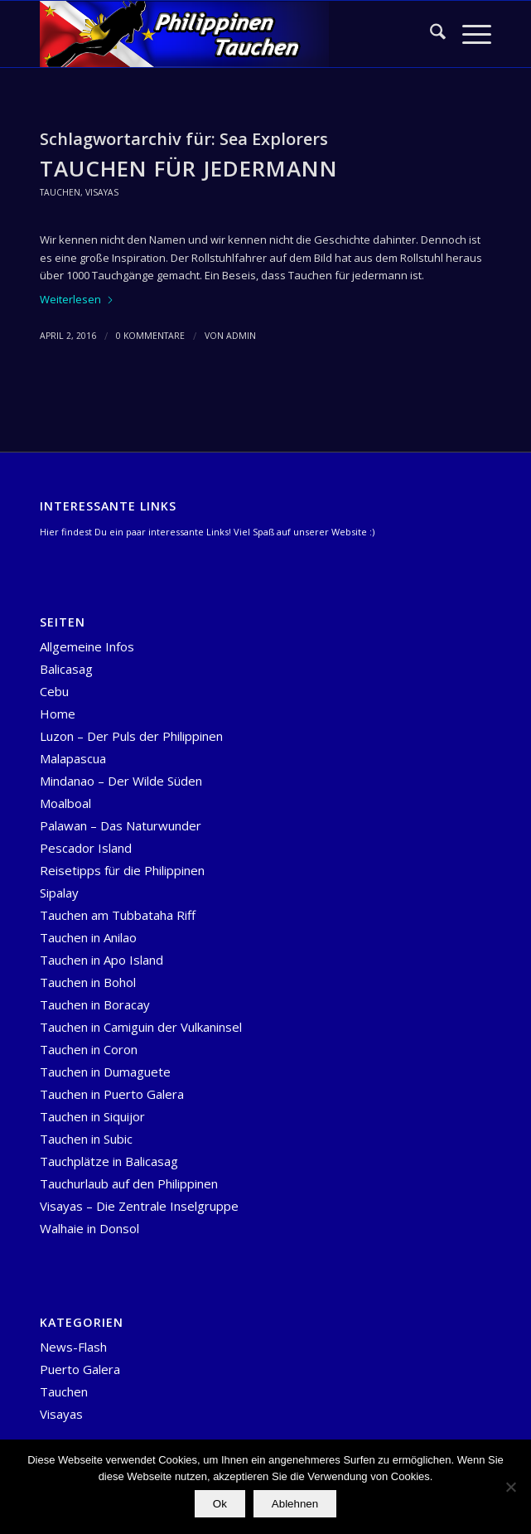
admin (241, 335)
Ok (220, 1504)
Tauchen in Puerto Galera (112, 1094)
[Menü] (468, 34)
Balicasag (66, 669)
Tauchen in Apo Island (101, 959)
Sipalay (59, 892)
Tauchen (60, 192)
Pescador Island (86, 848)
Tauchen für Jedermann (189, 168)
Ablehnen (295, 1504)
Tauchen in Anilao (88, 937)
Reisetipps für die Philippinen (122, 870)
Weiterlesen (77, 299)
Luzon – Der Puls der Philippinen (131, 736)
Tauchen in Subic (86, 1138)
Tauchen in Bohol (88, 982)
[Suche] (429, 34)
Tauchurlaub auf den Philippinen (129, 1183)
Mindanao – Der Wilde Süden (121, 780)
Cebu (54, 691)
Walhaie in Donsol (89, 1228)
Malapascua (73, 758)
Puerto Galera (80, 1369)
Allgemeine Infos (87, 646)
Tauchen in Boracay (95, 1004)
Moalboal (65, 803)
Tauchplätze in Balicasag (109, 1161)
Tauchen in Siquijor (92, 1116)
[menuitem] (429, 34)
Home (57, 713)
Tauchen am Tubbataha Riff (118, 915)
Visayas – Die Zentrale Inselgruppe (139, 1206)
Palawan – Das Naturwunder (120, 825)
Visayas (101, 192)
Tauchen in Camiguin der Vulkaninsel (141, 1027)
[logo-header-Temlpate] (220, 34)
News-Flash (73, 1346)
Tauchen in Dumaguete (105, 1071)
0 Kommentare (150, 335)
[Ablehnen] (510, 1486)
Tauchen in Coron (89, 1049)
